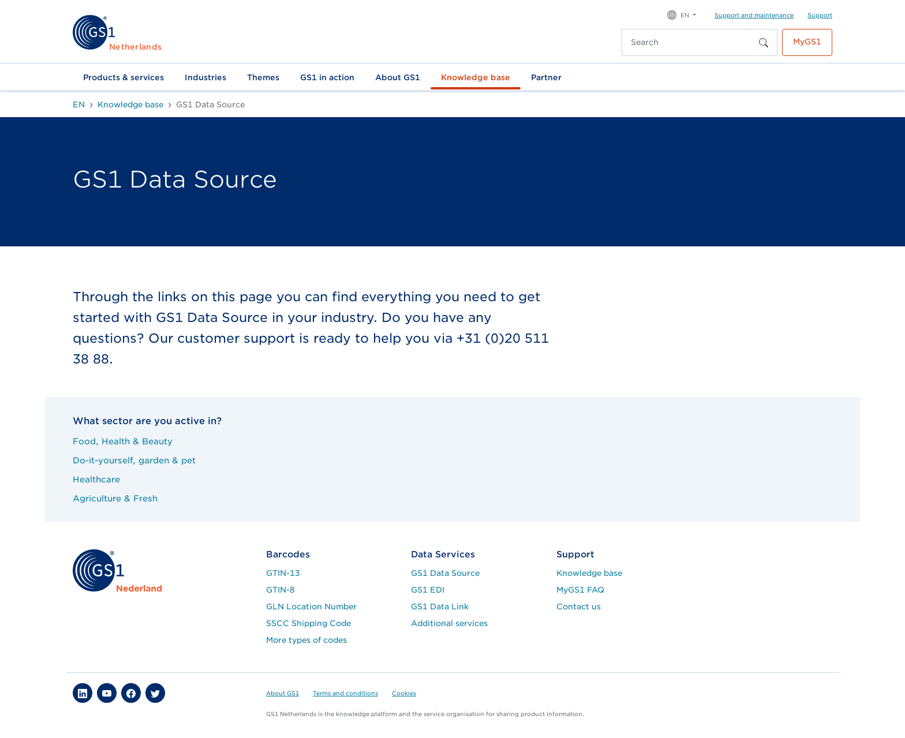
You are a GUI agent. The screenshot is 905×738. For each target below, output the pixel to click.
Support (819, 15)
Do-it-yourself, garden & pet (134, 460)
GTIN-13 (283, 573)
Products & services (123, 77)
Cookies (404, 693)
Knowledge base (475, 77)
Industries (205, 77)
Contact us (578, 606)
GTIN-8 (280, 589)
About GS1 (397, 77)
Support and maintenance (754, 15)
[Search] (687, 42)
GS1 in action (327, 77)
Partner (546, 77)
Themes (263, 77)
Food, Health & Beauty (123, 441)
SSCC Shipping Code (308, 623)
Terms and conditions (345, 693)
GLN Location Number (311, 606)
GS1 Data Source (445, 573)
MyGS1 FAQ (580, 589)
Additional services (449, 623)
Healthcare (96, 479)
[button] (682, 14)
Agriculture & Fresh (115, 498)
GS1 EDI (427, 589)
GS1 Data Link (440, 606)
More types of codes (306, 640)
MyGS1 (807, 41)
